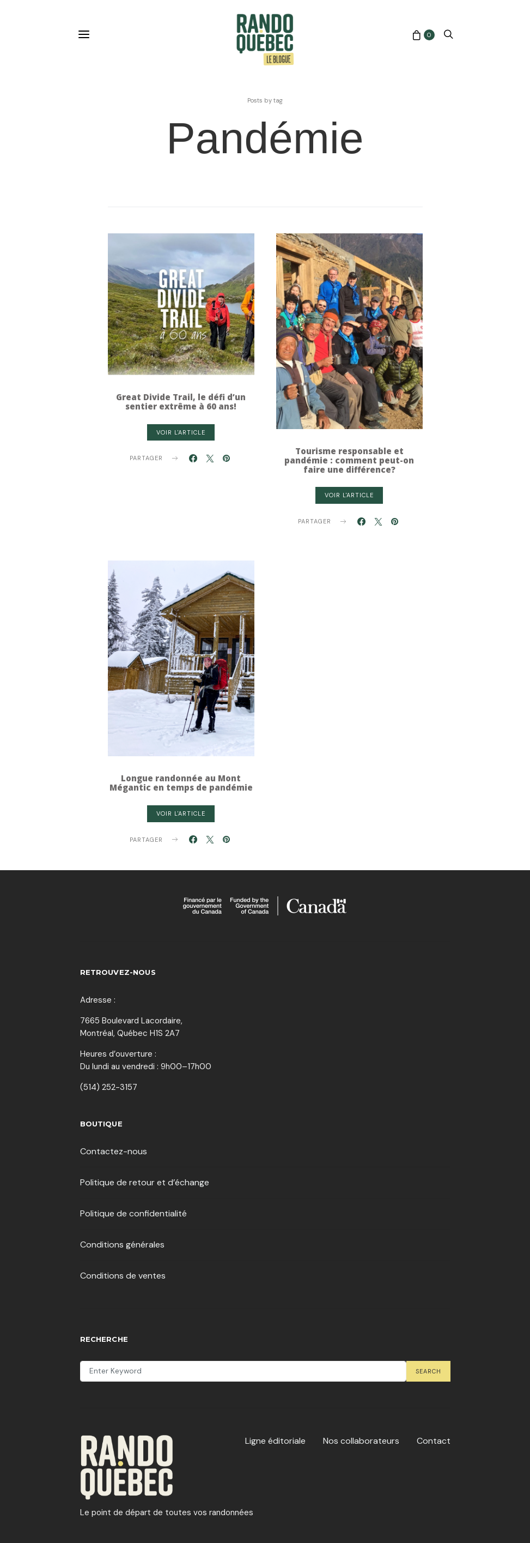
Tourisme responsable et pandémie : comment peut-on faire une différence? (349, 460)
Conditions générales (122, 1244)
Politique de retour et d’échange (144, 1182)
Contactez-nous (113, 1151)
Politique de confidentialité (133, 1213)
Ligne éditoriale (275, 1440)
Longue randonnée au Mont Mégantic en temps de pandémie (181, 783)
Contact (433, 1440)
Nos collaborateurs (361, 1440)
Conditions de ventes (123, 1275)
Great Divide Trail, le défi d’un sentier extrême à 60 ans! (181, 401)
